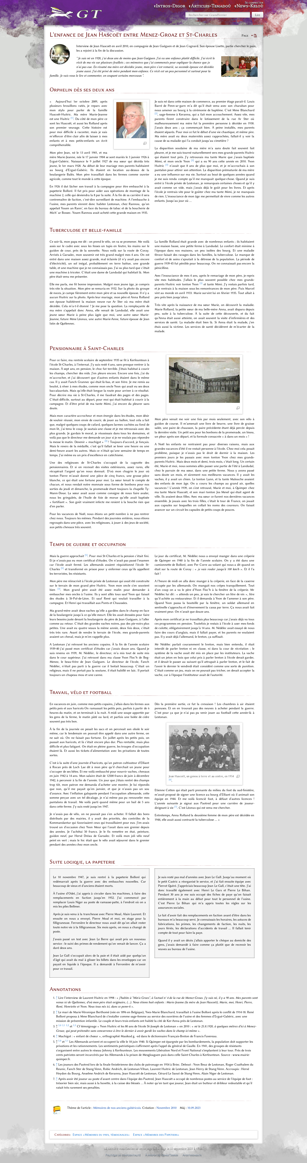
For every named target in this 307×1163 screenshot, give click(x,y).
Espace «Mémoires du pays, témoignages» (101, 1135)
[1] (72, 117)
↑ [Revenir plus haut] (56, 998)
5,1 (66, 1040)
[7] (175, 806)
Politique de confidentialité (123, 1155)
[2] (156, 113)
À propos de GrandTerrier (161, 1155)
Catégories (62, 1135)
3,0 (59, 1025)
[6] (170, 779)
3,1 (63, 1025)
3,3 (74, 1025)
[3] (192, 160)
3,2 (67, 1025)
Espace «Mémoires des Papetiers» (156, 1135)
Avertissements (192, 1155)
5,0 (59, 1040)
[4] (106, 441)
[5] (86, 555)
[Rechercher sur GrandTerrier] (217, 15)
